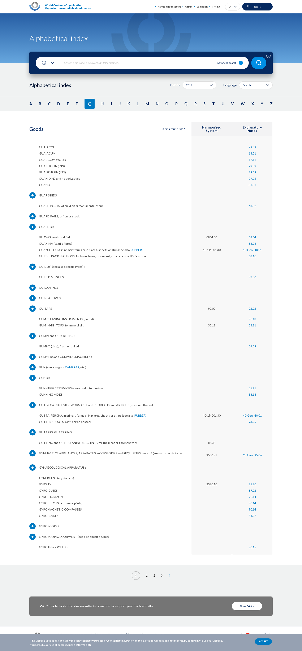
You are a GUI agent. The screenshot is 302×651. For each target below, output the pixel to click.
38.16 (252, 394)
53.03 (252, 243)
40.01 (258, 250)
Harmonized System (169, 6)
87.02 (252, 490)
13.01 (252, 153)
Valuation (202, 6)
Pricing (216, 6)
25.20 (252, 484)
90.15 (252, 547)
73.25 (252, 422)
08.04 (252, 237)
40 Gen (248, 250)
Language (230, 85)
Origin (188, 6)
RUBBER (136, 250)
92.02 (252, 308)
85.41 (252, 388)
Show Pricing (247, 606)
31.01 (252, 185)
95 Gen (248, 455)
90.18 (252, 319)
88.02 (252, 515)
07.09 (252, 346)
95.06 (258, 455)
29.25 (252, 178)
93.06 (252, 277)
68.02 (252, 206)
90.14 (252, 497)
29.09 (252, 147)
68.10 (252, 256)
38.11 (252, 325)
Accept (263, 641)
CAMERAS (72, 367)
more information (79, 644)
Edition (175, 85)
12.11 (252, 159)
